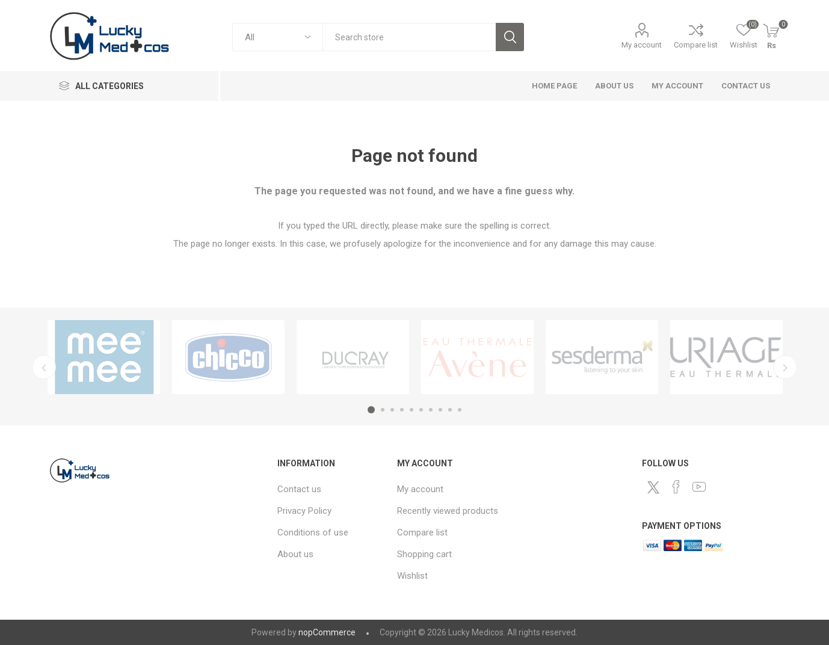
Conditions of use (312, 532)
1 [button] (371, 409)
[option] (104, 357)
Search (510, 37)
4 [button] (402, 410)
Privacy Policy (304, 510)
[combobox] (409, 37)
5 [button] (411, 410)
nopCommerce (327, 632)
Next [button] (785, 367)
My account (641, 44)
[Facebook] (676, 486)
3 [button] (392, 410)
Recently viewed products (447, 510)
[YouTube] (699, 486)
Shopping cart (424, 554)
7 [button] (431, 410)
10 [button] (459, 410)
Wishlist (412, 575)
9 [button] (450, 410)
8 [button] (440, 410)
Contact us (745, 85)
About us (614, 85)
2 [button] (382, 410)
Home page (554, 85)
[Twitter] (653, 487)
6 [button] (421, 410)
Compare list (696, 44)
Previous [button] (44, 367)
